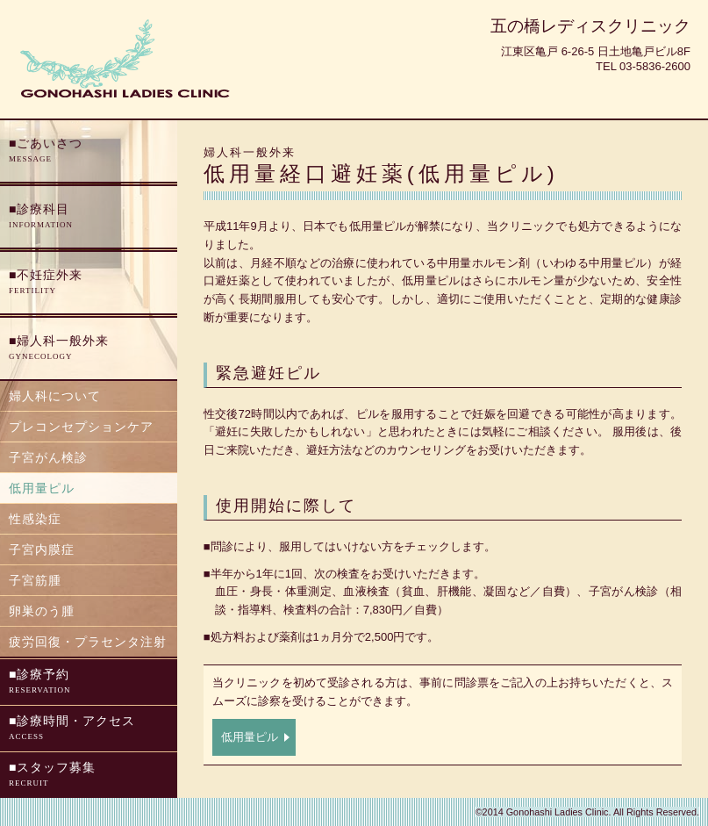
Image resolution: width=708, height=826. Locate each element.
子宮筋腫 (35, 580)
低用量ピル (249, 736)
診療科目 (88, 217)
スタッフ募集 (88, 775)
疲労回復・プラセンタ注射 (88, 642)
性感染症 (35, 519)
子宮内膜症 (42, 549)
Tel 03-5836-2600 (643, 66)
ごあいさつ (88, 151)
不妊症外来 (88, 283)
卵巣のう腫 (42, 611)
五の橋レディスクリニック (590, 26)
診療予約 (88, 682)
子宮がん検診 (48, 457)
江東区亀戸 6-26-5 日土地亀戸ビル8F (595, 51)
